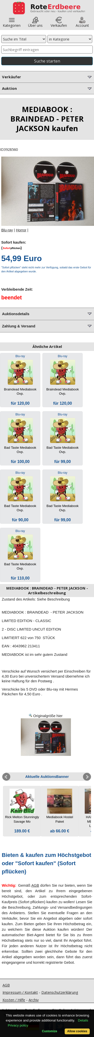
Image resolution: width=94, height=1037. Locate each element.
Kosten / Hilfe (14, 999)
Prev (6, 777)
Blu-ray (7, 230)
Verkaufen (59, 24)
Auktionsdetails (47, 313)
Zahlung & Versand (47, 325)
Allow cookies (77, 1031)
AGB (35, 885)
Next (87, 777)
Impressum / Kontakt (20, 992)
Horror (21, 230)
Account (82, 24)
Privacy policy (18, 1025)
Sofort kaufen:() (13, 245)
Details (83, 1020)
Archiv (34, 999)
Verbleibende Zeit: (17, 289)
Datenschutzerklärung (59, 992)
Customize (49, 1031)
